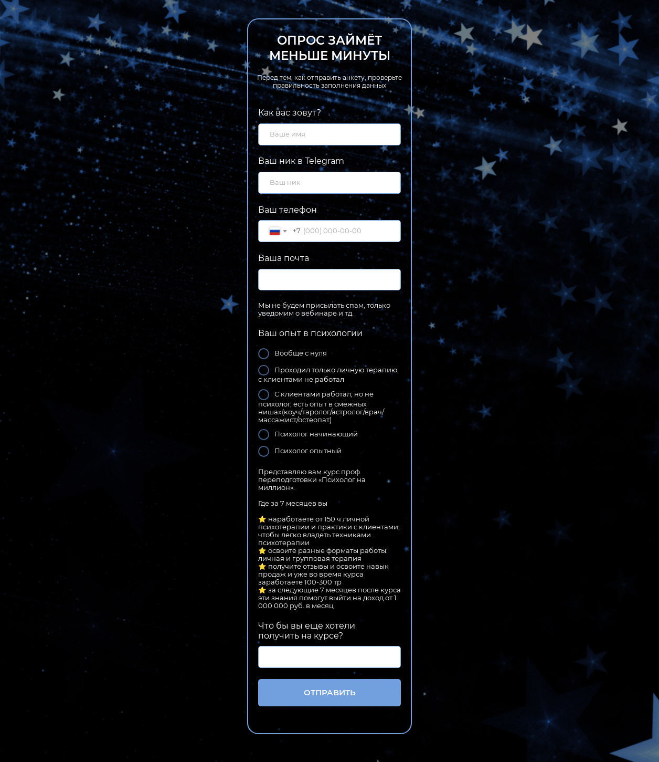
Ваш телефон (287, 210)
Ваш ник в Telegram (301, 161)
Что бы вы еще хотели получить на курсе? (306, 631)
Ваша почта (283, 258)
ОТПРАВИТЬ (330, 692)
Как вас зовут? (289, 113)
